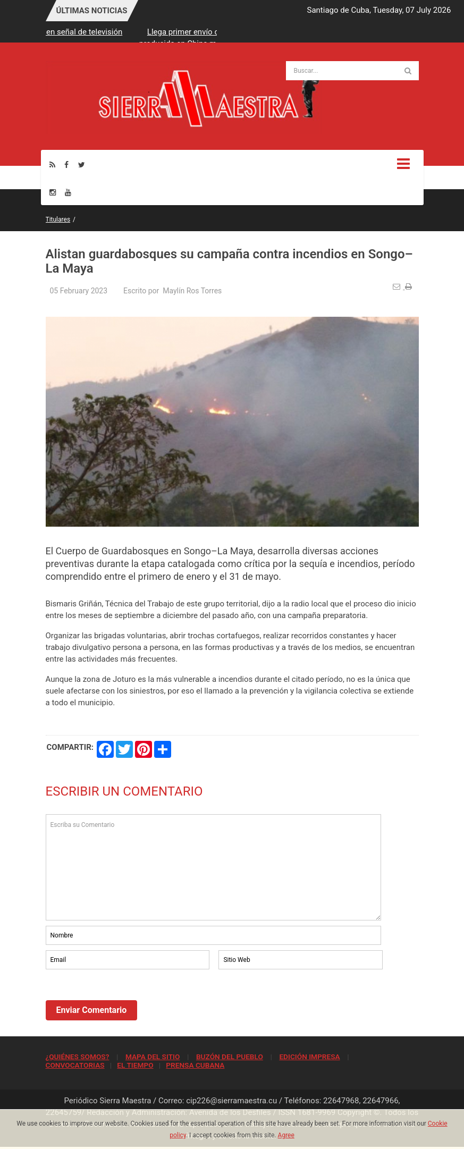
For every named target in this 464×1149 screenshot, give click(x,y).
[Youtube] (68, 192)
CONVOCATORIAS (75, 1065)
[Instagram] (52, 192)
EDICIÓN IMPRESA (309, 1056)
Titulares (58, 219)
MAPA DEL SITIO (152, 1056)
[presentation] (126, 1000)
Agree (286, 1135)
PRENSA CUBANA (195, 1065)
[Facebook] (66, 164)
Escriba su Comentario (214, 867)
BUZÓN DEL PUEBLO (229, 1056)
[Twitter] (81, 164)
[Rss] (52, 164)
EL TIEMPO (135, 1065)
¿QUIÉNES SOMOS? (77, 1056)
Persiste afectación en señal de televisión (99, 32)
